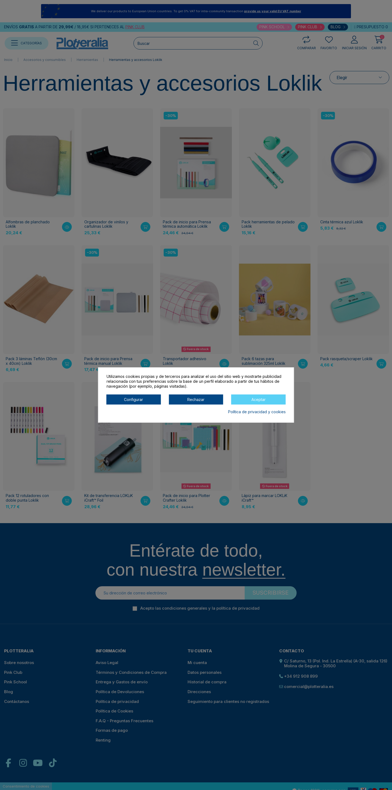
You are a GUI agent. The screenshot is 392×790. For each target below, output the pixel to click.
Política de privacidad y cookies (257, 411)
